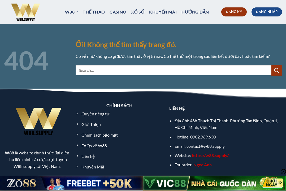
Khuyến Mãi (162, 11)
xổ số (137, 11)
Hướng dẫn (195, 11)
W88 (71, 12)
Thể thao (94, 11)
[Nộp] (276, 70)
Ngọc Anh (202, 164)
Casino (118, 11)
